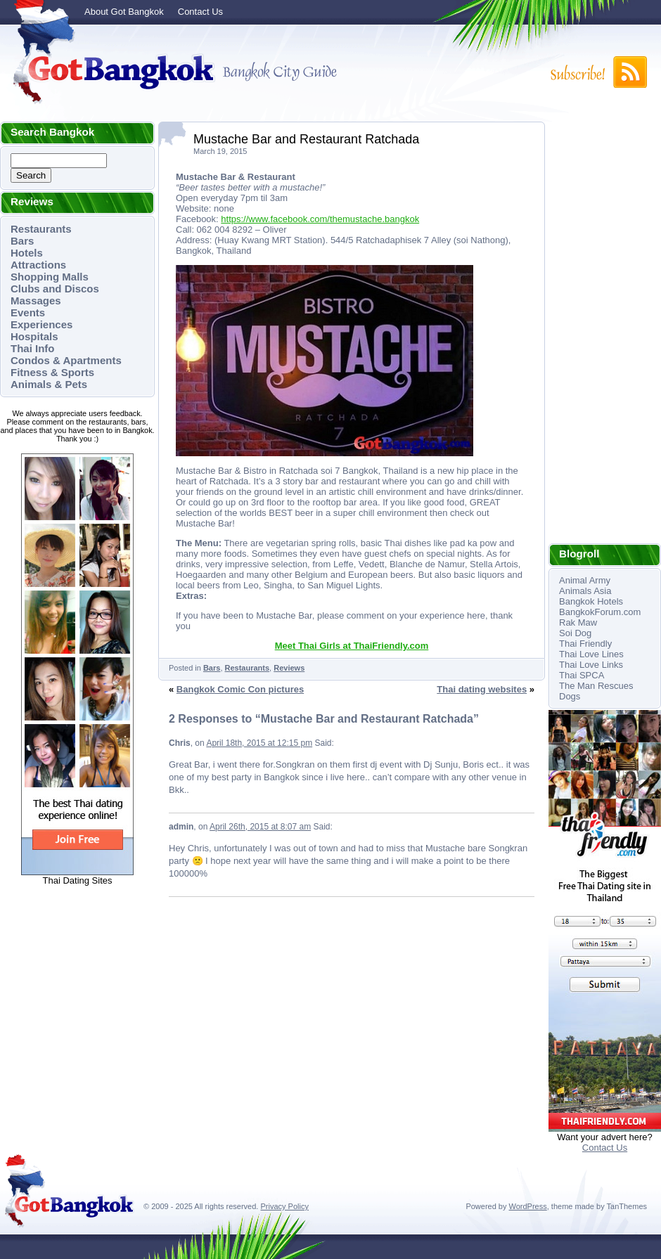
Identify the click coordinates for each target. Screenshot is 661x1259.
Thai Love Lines (591, 654)
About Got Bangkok (124, 11)
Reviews (289, 668)
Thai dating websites (482, 689)
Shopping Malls (50, 277)
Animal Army (584, 580)
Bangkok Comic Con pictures (240, 689)
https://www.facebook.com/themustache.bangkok (320, 219)
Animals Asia (585, 591)
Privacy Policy (284, 1206)
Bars (22, 241)
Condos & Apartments (66, 360)
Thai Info (33, 348)
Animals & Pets (49, 384)
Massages (36, 300)
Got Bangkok (109, 72)
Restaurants (41, 229)
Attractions (38, 265)
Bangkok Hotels (591, 601)
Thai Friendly (585, 643)
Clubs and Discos (55, 289)
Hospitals (34, 336)
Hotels (27, 253)
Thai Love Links (591, 664)
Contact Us (200, 11)
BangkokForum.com (600, 612)
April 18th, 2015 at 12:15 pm (259, 743)
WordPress (528, 1206)
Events (28, 312)
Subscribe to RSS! (597, 72)
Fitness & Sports (52, 372)
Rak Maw (578, 622)
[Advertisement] (604, 332)
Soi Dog (575, 633)
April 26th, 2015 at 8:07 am (260, 827)
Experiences (41, 324)
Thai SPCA (581, 675)
